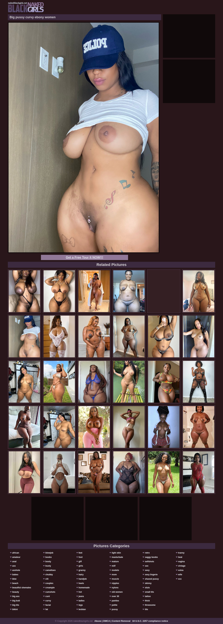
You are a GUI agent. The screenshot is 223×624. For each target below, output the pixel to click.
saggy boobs (151, 557)
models (115, 570)
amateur (16, 557)
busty (48, 566)
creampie (50, 587)
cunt (47, 596)
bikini (15, 609)
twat (180, 557)
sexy (147, 570)
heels (81, 583)
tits (146, 609)
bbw (14, 579)
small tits (149, 592)
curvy (48, 600)
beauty (15, 592)
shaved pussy (152, 579)
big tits (15, 605)
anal (14, 561)
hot (80, 592)
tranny (181, 553)
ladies (81, 600)
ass (14, 566)
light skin (116, 553)
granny (82, 570)
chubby (49, 574)
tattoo (148, 596)
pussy (115, 609)
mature (115, 561)
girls (81, 566)
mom (114, 574)
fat (46, 609)
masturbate (117, 557)
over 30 (115, 596)
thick (147, 600)
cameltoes (50, 570)
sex (146, 566)
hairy (81, 574)
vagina (181, 561)
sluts (147, 587)
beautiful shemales (21, 587)
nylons (115, 587)
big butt (16, 600)
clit (46, 579)
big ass (15, 596)
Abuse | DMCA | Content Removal (112, 621)
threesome (150, 605)
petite (114, 605)
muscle (115, 579)
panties (115, 600)
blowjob (49, 553)
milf (113, 566)
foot (81, 557)
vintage (181, 566)
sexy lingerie (151, 574)
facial (48, 605)
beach (15, 583)
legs (81, 605)
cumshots (50, 592)
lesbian (82, 609)
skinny (148, 583)
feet (80, 553)
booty (48, 561)
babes (15, 574)
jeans (81, 596)
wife (180, 574)
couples (49, 583)
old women (117, 592)
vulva (180, 570)
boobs (48, 557)
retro (147, 553)
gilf (80, 561)
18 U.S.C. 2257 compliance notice (150, 621)
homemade (84, 587)
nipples (115, 583)
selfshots (149, 561)
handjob (83, 579)
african (15, 553)
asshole (16, 570)
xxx (180, 579)
